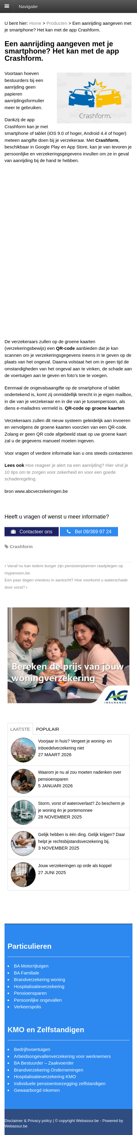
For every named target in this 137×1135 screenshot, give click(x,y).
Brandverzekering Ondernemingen (48, 1069)
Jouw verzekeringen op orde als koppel (75, 865)
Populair (47, 729)
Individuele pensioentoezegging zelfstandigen (60, 1083)
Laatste (20, 729)
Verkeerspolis (27, 1006)
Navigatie (28, 6)
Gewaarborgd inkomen (37, 1090)
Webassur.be (16, 1126)
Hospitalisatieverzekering (39, 986)
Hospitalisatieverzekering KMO (45, 1076)
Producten (57, 23)
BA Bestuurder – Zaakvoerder (44, 1062)
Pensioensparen (30, 993)
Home (35, 23)
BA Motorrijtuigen (31, 965)
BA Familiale (26, 972)
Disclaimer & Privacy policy (28, 1120)
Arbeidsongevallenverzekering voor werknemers (62, 1056)
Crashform (21, 546)
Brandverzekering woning (39, 979)
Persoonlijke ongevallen (38, 1000)
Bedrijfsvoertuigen (32, 1049)
